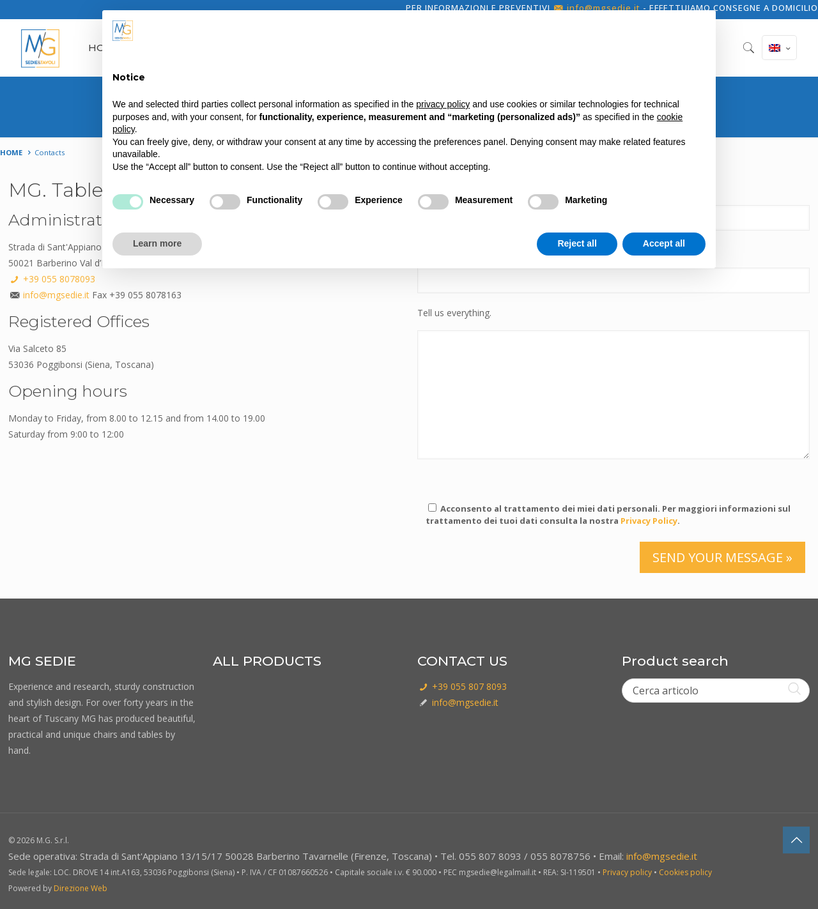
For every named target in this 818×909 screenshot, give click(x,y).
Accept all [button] (664, 243)
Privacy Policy (649, 520)
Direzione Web (80, 888)
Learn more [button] (157, 243)
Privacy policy (627, 872)
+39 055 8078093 (52, 279)
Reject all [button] (576, 243)
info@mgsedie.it (56, 295)
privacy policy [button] (443, 104)
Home (11, 152)
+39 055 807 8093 (462, 686)
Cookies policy (685, 872)
